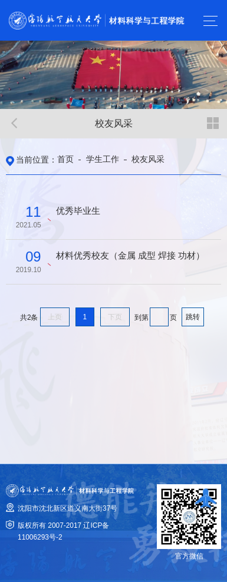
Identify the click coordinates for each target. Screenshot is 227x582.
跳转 (193, 317)
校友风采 (148, 159)
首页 (65, 159)
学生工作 (102, 159)
